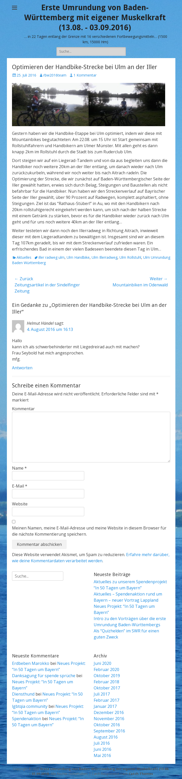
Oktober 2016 (107, 725)
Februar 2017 (106, 700)
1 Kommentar (85, 75)
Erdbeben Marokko (30, 663)
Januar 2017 (105, 706)
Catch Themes (141, 773)
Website (20, 504)
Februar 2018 (106, 682)
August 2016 (106, 737)
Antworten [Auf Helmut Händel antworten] (22, 368)
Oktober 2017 (107, 688)
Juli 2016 (102, 743)
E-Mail (19, 486)
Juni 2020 (102, 663)
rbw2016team (54, 75)
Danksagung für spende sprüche (43, 675)
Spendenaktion (26, 718)
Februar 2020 (106, 669)
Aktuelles (24, 257)
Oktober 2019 (107, 675)
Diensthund (23, 694)
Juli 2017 (102, 694)
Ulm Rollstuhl (130, 257)
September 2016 (109, 731)
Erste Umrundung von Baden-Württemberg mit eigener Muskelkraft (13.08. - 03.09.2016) (95, 17)
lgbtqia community (29, 706)
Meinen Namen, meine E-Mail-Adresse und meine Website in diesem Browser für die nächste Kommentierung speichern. (89, 531)
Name (19, 468)
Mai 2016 (102, 755)
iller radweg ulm (52, 257)
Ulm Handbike (78, 257)
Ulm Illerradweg (104, 257)
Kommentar (23, 409)
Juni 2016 (102, 749)
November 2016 (109, 718)
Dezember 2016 (109, 712)
